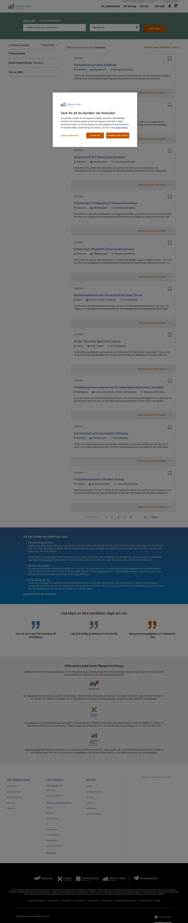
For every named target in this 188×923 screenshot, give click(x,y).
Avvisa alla (95, 135)
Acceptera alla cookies (118, 135)
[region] (94, 119)
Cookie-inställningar (70, 135)
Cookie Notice (121, 128)
